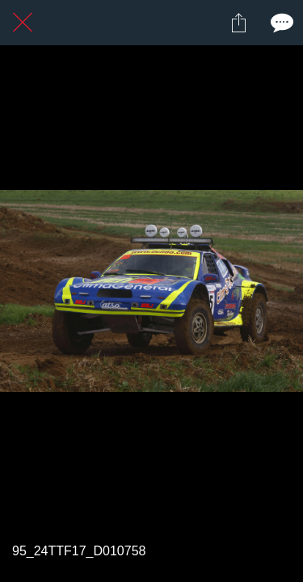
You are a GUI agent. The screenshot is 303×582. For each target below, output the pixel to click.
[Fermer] (22, 22)
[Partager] (238, 22)
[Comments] (280, 22)
